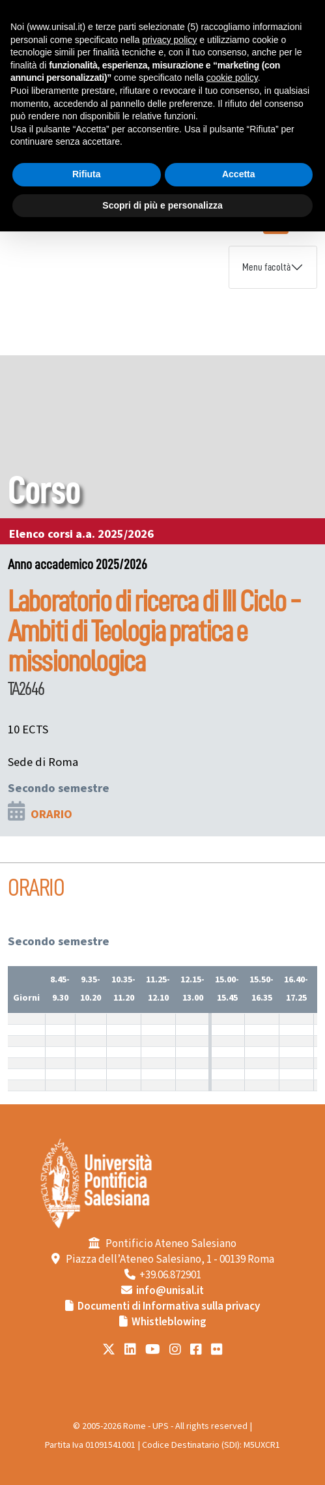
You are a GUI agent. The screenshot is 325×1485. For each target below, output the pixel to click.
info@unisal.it (170, 1291)
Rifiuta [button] (86, 174)
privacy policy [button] (169, 40)
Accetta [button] (238, 174)
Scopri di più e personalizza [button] (162, 205)
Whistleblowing (169, 1322)
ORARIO (51, 814)
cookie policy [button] (232, 77)
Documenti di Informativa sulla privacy (169, 1306)
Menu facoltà (266, 267)
